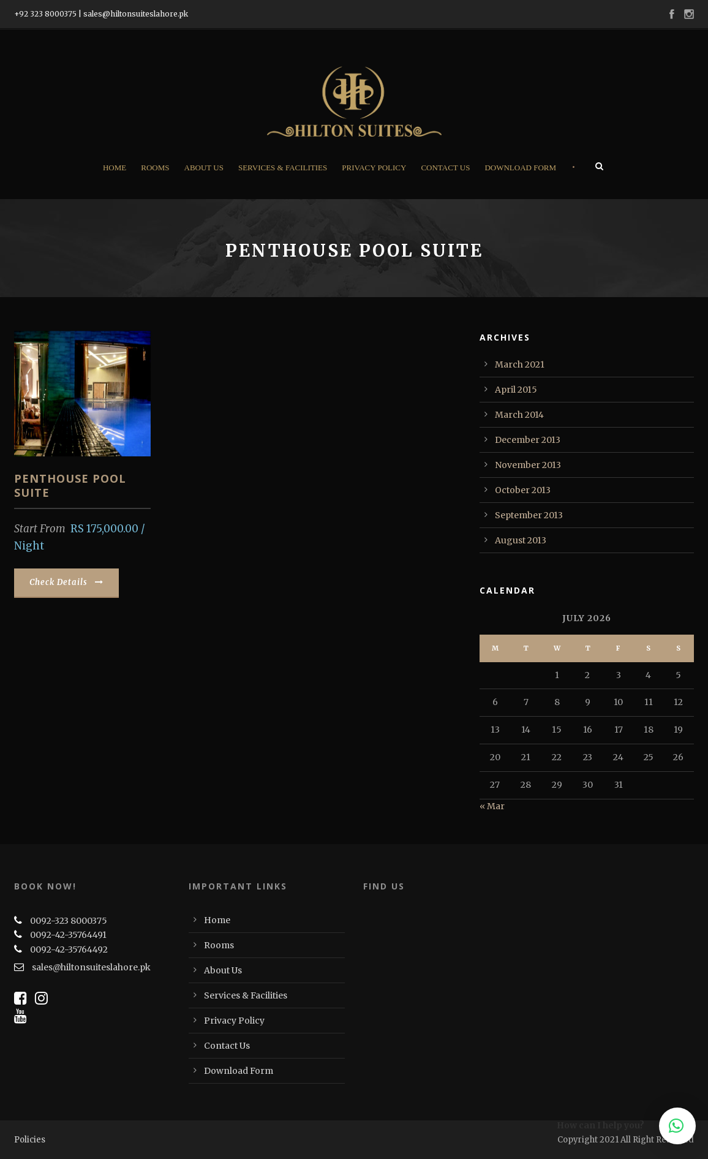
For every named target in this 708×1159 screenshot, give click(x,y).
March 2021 (519, 364)
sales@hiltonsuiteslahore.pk (135, 13)
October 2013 (523, 490)
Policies (29, 1139)
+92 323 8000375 (45, 13)
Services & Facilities (282, 167)
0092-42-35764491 (68, 934)
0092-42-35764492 (69, 949)
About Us (204, 167)
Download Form (520, 167)
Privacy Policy (374, 167)
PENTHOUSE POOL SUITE (70, 485)
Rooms (155, 167)
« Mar (492, 806)
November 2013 (528, 464)
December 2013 (527, 439)
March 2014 (519, 414)
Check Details (66, 582)
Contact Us (445, 167)
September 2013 (529, 515)
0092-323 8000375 (68, 920)
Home (114, 167)
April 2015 (516, 389)
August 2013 (520, 540)
